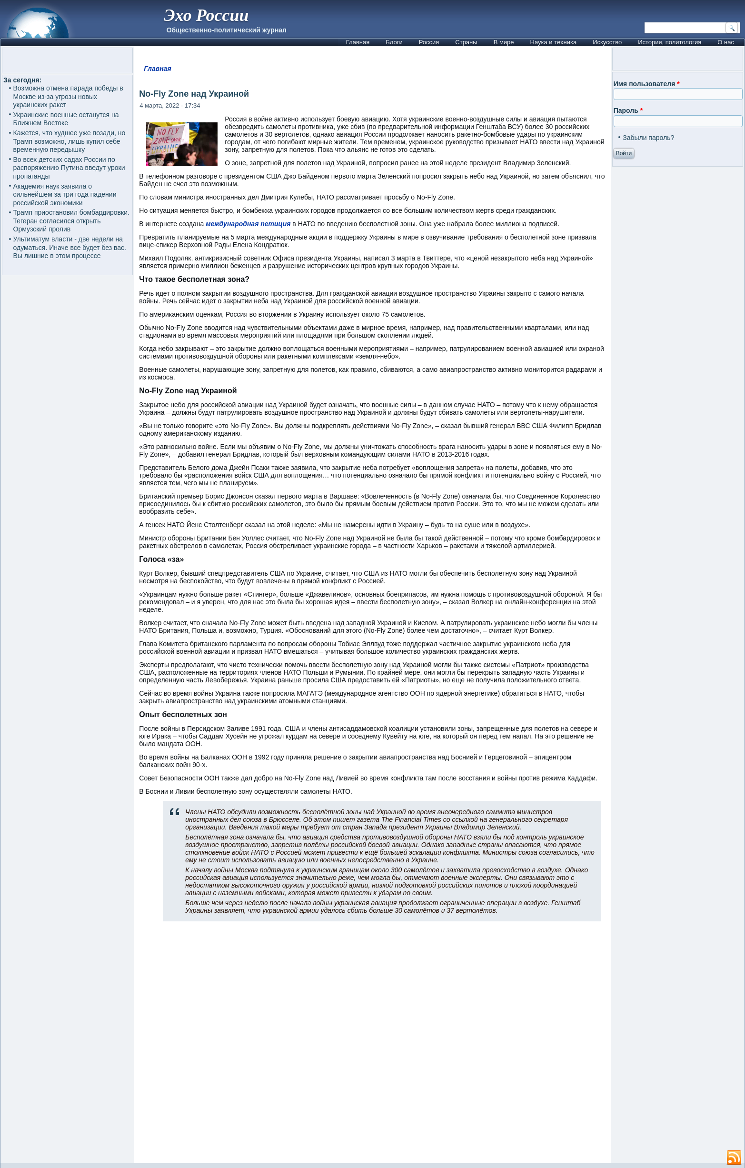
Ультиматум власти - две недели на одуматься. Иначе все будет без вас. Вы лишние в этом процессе (70, 247)
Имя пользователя (647, 84)
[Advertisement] (373, 1046)
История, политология (669, 42)
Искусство (607, 42)
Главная (357, 42)
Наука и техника (553, 42)
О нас (725, 42)
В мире (504, 42)
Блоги (394, 42)
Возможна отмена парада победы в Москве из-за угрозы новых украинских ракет (68, 96)
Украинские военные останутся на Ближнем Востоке (66, 119)
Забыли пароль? (648, 137)
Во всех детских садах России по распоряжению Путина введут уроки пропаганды (69, 168)
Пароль (628, 110)
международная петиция (248, 224)
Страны (466, 42)
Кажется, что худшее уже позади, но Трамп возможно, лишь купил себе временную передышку (69, 141)
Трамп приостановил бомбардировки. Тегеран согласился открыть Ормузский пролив (71, 221)
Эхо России (206, 15)
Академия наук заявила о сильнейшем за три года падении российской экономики (65, 194)
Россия (429, 42)
